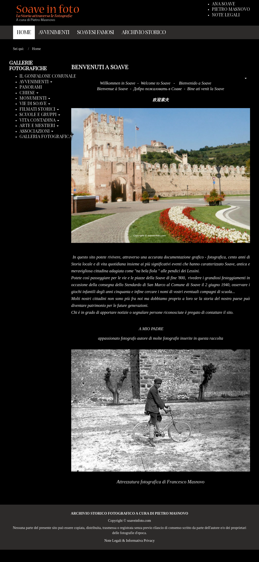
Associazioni (36, 131)
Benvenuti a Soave (99, 67)
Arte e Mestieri (39, 125)
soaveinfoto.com (139, 521)
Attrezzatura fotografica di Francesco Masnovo (160, 481)
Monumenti (34, 98)
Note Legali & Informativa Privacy (129, 541)
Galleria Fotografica (47, 136)
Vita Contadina (39, 120)
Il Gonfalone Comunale (47, 76)
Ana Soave (223, 3)
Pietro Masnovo (231, 9)
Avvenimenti (54, 31)
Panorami (30, 87)
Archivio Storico (144, 31)
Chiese (28, 92)
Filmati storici (39, 109)
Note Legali (226, 14)
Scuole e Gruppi (39, 114)
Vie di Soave (34, 103)
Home (24, 31)
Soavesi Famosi (95, 31)
